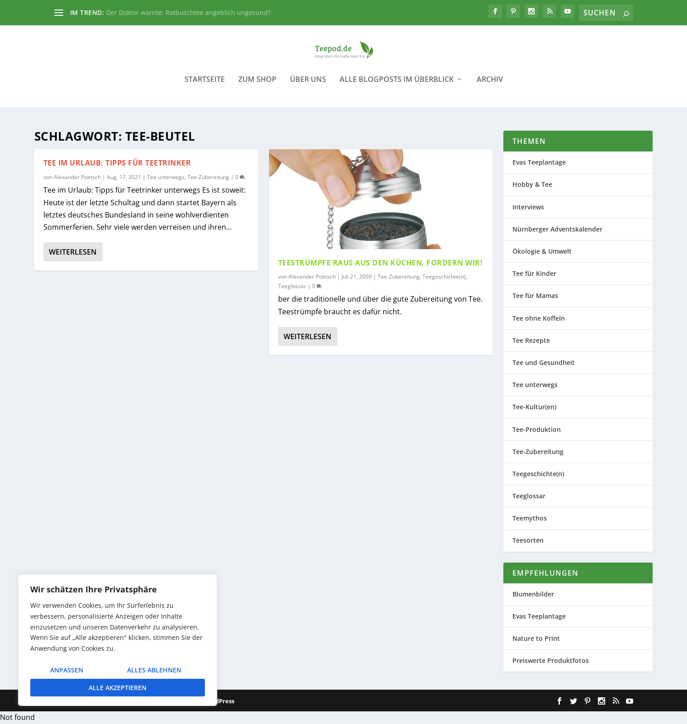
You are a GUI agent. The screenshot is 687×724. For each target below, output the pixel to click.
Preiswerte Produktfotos (550, 661)
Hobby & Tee (532, 184)
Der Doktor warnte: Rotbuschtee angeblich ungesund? (188, 12)
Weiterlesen (73, 252)
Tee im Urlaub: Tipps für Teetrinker (117, 163)
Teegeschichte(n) (444, 276)
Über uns (308, 85)
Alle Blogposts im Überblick (397, 85)
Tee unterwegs (166, 177)
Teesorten (528, 540)
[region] (117, 640)
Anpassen (66, 670)
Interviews (528, 207)
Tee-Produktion (536, 429)
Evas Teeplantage (539, 162)
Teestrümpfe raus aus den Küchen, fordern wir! (380, 263)
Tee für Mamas (535, 296)
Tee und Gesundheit (543, 363)
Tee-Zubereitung (208, 177)
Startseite (205, 85)
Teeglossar (292, 286)
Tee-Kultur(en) (534, 407)
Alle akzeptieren (118, 687)
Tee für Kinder (534, 274)
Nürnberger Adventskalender (557, 229)
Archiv (490, 85)
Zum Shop (257, 85)
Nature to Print (536, 638)
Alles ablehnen (154, 670)
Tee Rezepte (531, 340)
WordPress (218, 701)
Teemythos (529, 518)
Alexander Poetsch (77, 177)
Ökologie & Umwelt (542, 251)
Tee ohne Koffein (538, 318)
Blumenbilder (533, 594)
